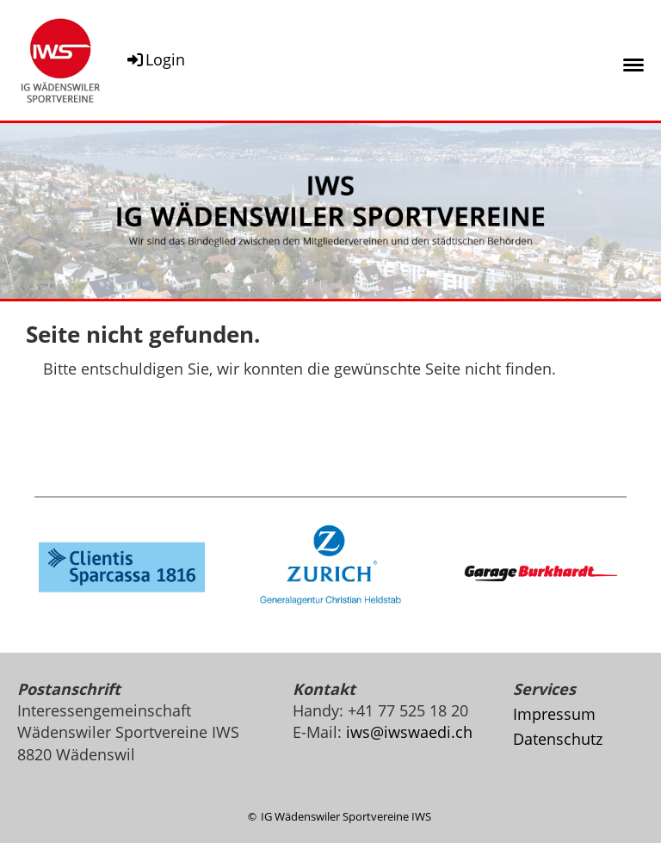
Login (155, 59)
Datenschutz (557, 738)
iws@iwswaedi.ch (409, 732)
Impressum (554, 714)
